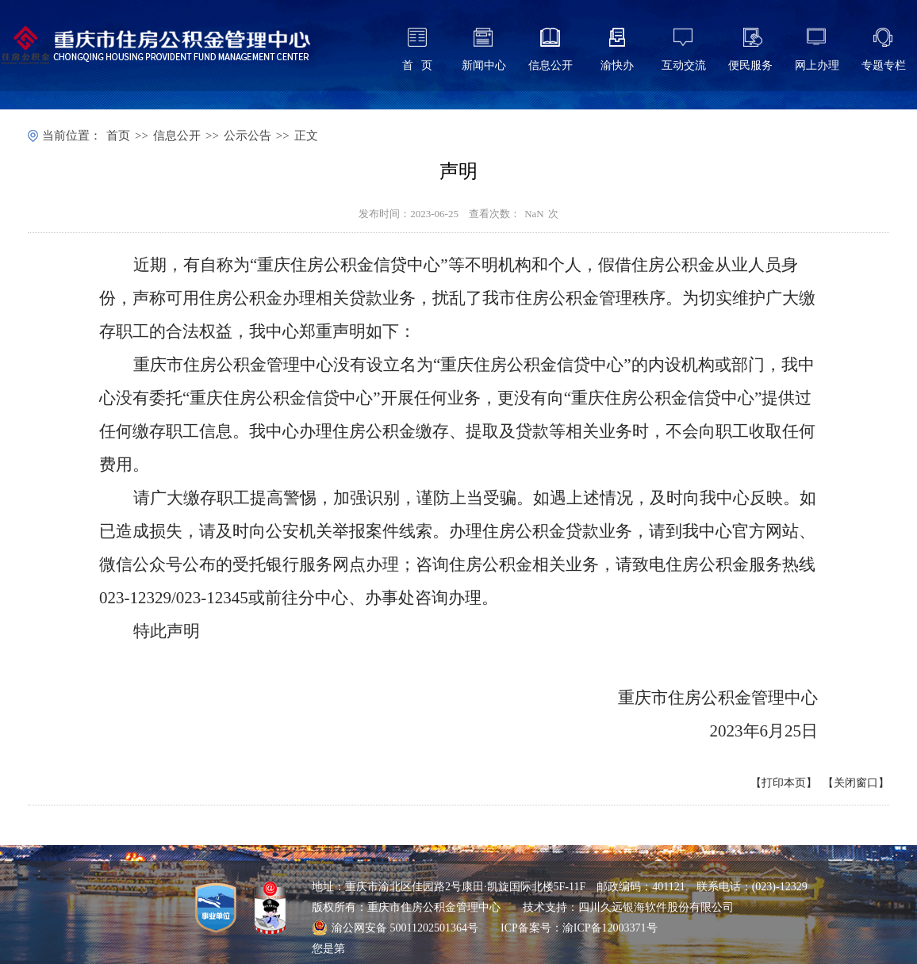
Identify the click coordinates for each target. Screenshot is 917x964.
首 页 (417, 65)
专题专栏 (883, 65)
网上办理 (817, 65)
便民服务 (750, 65)
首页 (118, 135)
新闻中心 (484, 65)
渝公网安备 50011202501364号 (395, 927)
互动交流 (684, 65)
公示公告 (247, 135)
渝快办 (617, 65)
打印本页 (784, 783)
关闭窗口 (856, 783)
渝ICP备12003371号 (610, 928)
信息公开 (550, 65)
